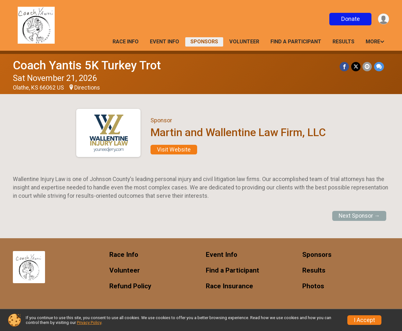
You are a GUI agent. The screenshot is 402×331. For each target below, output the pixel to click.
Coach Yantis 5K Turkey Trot (87, 65)
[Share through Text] (379, 66)
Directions (87, 87)
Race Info (126, 42)
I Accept (364, 320)
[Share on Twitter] (356, 66)
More (373, 42)
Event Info (164, 42)
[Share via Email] (367, 66)
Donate (350, 18)
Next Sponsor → (359, 216)
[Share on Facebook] (345, 66)
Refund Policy (130, 286)
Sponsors (204, 42)
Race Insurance (229, 286)
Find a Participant (295, 42)
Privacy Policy (89, 322)
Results (343, 42)
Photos (313, 286)
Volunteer (244, 42)
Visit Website (174, 149)
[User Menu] (383, 19)
